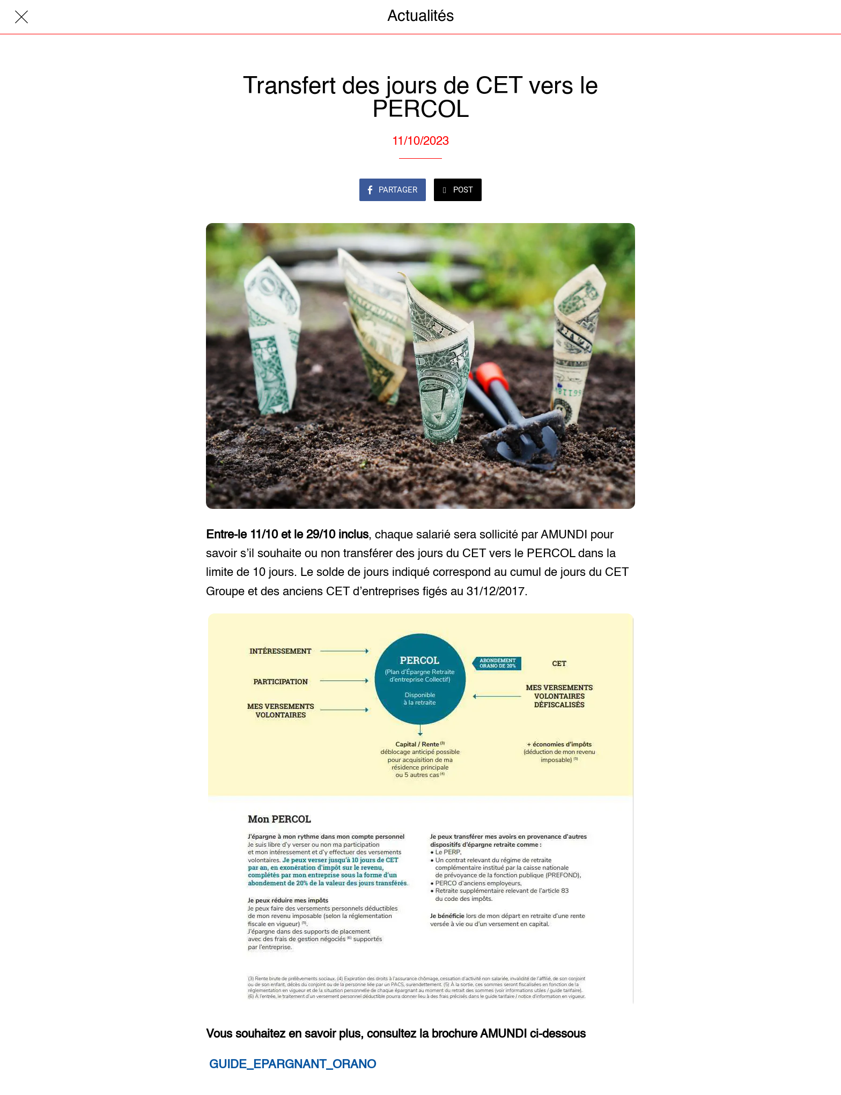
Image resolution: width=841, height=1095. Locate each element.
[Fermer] (21, 17)
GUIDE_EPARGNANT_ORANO (292, 1065)
